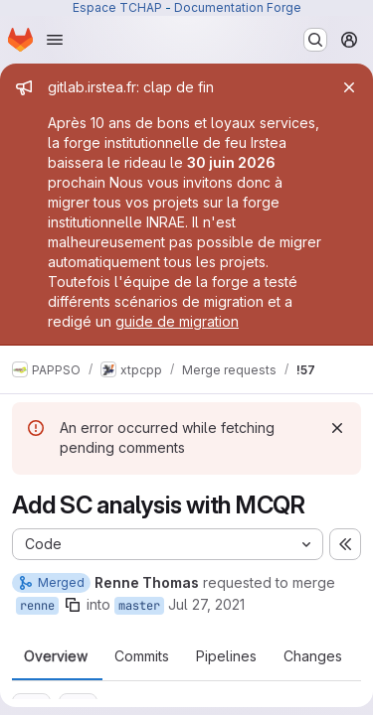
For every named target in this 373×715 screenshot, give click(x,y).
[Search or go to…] (315, 40)
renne (37, 606)
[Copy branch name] (73, 605)
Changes (312, 656)
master (139, 606)
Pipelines (226, 656)
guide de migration (177, 321)
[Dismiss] (337, 428)
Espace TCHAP (117, 7)
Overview (56, 656)
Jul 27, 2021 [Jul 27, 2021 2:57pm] (206, 604)
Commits (141, 656)
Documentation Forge (237, 7)
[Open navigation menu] (55, 40)
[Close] (349, 87)
